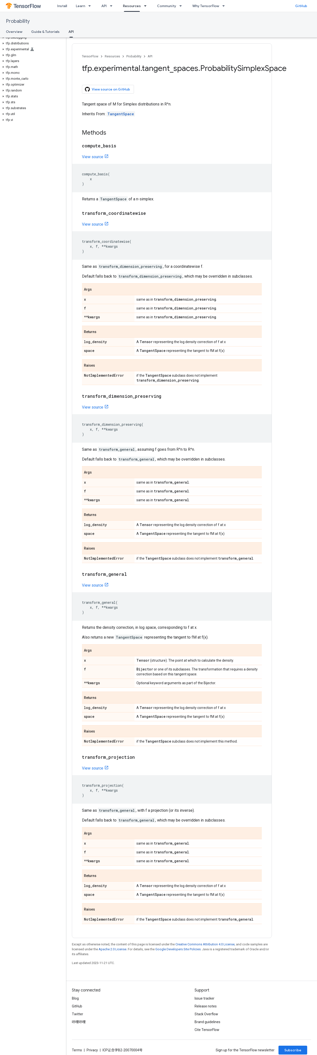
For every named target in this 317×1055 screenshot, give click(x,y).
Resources (112, 56)
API (104, 6)
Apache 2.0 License (112, 949)
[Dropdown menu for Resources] (147, 6)
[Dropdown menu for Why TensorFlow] (225, 6)
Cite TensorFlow (207, 1030)
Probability (18, 21)
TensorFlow (90, 56)
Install (62, 6)
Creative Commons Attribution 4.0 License (205, 944)
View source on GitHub (107, 89)
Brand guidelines (207, 1022)
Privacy (92, 1050)
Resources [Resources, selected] (132, 6)
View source (92, 156)
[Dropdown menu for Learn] (91, 6)
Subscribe (292, 1050)
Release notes (206, 1006)
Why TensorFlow (205, 6)
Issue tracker (204, 998)
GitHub (301, 6)
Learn (80, 6)
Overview (14, 31)
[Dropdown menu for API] (113, 6)
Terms (77, 1050)
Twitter (77, 1014)
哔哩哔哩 (79, 1022)
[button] (32, 37)
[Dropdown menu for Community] (182, 6)
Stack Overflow (206, 1014)
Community (166, 6)
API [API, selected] (71, 31)
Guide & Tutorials (45, 31)
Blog (75, 998)
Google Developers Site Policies (178, 949)
